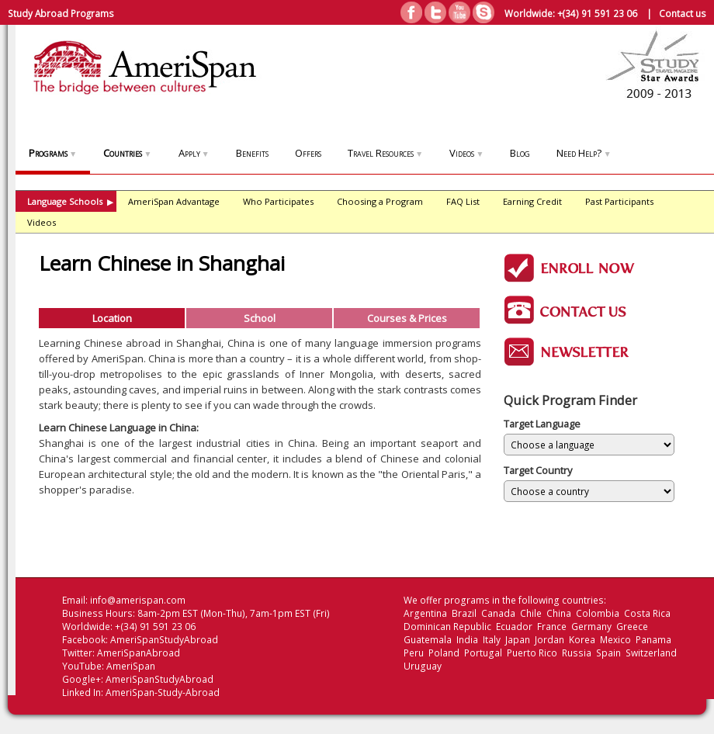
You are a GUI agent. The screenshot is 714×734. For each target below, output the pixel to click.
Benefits (252, 153)
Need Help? (583, 153)
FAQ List (463, 201)
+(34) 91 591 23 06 (597, 13)
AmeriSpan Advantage (174, 201)
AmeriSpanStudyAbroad (164, 639)
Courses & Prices (407, 318)
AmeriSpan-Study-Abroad (163, 692)
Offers (308, 153)
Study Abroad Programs (61, 13)
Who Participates (278, 201)
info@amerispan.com (137, 600)
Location (112, 318)
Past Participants (619, 201)
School (260, 318)
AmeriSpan (130, 666)
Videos (466, 153)
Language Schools (70, 201)
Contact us (682, 13)
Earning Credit (532, 201)
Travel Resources (385, 153)
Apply (194, 153)
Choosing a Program (380, 201)
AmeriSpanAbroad (138, 653)
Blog (520, 153)
